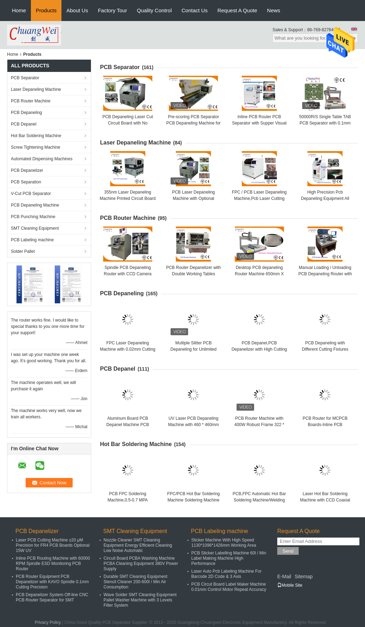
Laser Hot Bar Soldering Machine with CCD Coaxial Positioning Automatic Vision (325, 500)
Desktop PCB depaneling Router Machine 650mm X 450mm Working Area (259, 274)
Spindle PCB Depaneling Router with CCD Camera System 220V (128, 274)
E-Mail (284, 576)
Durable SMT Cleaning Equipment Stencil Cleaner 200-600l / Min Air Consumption (135, 581)
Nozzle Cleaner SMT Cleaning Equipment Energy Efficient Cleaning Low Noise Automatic (138, 545)
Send (288, 551)
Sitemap (303, 576)
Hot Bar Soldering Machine (36, 135)
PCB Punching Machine (33, 216)
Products (46, 10)
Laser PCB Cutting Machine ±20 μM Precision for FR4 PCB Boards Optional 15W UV (52, 545)
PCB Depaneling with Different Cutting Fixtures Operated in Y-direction (325, 349)
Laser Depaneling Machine (36, 89)
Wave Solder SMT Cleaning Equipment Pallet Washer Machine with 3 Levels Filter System (140, 600)
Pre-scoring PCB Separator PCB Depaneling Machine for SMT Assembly (193, 123)
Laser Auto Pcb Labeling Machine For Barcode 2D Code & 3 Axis (226, 574)
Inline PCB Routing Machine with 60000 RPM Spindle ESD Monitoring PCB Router (53, 563)
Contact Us (194, 10)
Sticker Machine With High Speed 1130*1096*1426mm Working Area (223, 543)
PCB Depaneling (26, 112)
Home (19, 10)
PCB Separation (26, 182)
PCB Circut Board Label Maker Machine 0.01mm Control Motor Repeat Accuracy (228, 587)
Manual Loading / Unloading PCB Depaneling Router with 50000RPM (325, 274)
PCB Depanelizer (27, 170)
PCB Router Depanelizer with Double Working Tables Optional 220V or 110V (193, 274)
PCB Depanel (23, 124)
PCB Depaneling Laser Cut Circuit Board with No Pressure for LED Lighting (127, 123)
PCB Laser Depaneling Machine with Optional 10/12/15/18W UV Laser (193, 198)
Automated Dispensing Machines (41, 158)
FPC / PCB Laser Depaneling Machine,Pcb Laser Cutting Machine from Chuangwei (259, 198)
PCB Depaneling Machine (35, 205)
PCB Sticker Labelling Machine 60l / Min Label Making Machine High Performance (228, 558)
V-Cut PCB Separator (31, 193)
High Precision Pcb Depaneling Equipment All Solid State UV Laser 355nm (325, 198)
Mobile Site (289, 585)
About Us (77, 10)
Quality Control (154, 10)
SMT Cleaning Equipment (35, 228)
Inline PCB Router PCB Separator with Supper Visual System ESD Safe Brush (259, 123)
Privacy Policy (48, 622)
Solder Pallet (23, 251)
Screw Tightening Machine (35, 147)
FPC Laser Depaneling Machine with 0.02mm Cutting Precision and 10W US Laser (127, 349)
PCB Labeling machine (32, 239)
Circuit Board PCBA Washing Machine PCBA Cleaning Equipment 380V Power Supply (141, 563)
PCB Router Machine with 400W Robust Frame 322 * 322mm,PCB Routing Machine (259, 424)
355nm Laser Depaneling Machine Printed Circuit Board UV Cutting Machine (127, 198)
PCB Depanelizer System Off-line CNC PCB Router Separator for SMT (52, 597)
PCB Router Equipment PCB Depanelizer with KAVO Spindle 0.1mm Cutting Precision (52, 581)
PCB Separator (25, 77)
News (273, 10)
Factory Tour (112, 10)
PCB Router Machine (31, 101)
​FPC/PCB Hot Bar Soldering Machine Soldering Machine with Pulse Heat (193, 500)
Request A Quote (237, 10)
